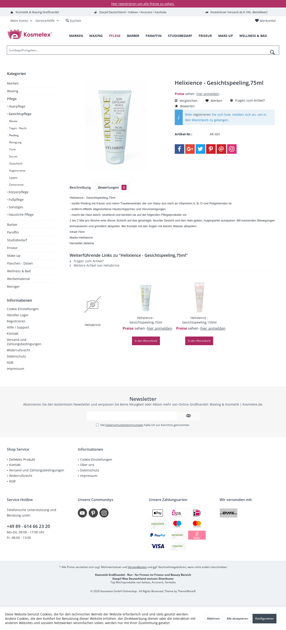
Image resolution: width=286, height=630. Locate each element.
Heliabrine (93, 325)
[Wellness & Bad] (253, 36)
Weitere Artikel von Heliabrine (94, 265)
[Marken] (76, 36)
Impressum (15, 368)
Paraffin (13, 232)
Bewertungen (112, 187)
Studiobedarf (17, 240)
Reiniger (13, 286)
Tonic (12, 149)
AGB (10, 362)
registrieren (202, 114)
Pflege (12, 99)
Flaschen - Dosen (20, 263)
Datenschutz (16, 356)
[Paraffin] (153, 36)
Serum (13, 156)
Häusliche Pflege (21, 214)
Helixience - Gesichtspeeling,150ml (199, 320)
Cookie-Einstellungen (23, 309)
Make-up (13, 255)
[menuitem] (265, 20)
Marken (13, 83)
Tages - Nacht (17, 128)
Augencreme (16, 170)
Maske (13, 121)
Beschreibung (80, 187)
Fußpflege (16, 199)
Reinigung (15, 142)
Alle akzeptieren (237, 618)
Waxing (12, 91)
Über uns (87, 465)
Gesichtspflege (19, 114)
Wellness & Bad (19, 271)
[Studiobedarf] (180, 36)
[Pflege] (115, 36)
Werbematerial (18, 279)
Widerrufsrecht (18, 350)
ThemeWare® (187, 591)
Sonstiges (15, 207)
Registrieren (16, 321)
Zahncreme (16, 185)
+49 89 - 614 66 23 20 (28, 526)
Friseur (12, 248)
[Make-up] (225, 36)
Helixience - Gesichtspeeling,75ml (145, 320)
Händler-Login (17, 315)
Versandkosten (137, 567)
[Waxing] (96, 36)
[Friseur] (205, 36)
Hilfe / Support (18, 327)
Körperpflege (18, 192)
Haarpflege (16, 106)
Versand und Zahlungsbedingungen (24, 341)
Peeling (13, 135)
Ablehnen (213, 618)
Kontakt (12, 333)
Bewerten (185, 106)
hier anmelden (208, 94)
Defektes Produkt (22, 459)
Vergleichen (186, 100)
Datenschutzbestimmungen (124, 425)
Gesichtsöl (15, 163)
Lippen (13, 178)
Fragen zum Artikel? (247, 100)
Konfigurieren (264, 618)
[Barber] (133, 36)
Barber (12, 224)
